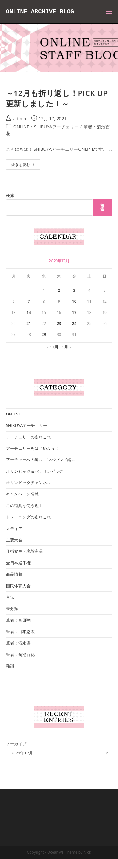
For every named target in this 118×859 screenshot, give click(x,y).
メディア (14, 528)
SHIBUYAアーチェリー (56, 127)
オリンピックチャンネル (28, 482)
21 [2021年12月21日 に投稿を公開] (28, 323)
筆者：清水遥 (18, 643)
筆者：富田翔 (18, 620)
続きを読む (25, 165)
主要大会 (14, 540)
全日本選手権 (18, 563)
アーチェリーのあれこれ (28, 437)
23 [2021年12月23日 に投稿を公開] (59, 323)
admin (19, 119)
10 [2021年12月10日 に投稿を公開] (74, 301)
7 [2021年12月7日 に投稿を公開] (29, 301)
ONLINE (21, 127)
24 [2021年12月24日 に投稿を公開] (74, 323)
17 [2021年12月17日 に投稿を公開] (74, 312)
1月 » (66, 347)
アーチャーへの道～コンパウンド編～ (41, 459)
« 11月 (53, 347)
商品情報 (14, 574)
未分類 (12, 608)
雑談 (10, 666)
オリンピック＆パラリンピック (34, 471)
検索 (10, 195)
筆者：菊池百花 (20, 654)
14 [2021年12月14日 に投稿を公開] (28, 312)
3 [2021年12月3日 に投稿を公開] (74, 290)
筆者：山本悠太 (20, 631)
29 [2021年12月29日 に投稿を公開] (44, 334)
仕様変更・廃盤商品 (24, 551)
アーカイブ (16, 744)
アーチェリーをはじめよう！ (32, 448)
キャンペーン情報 (22, 494)
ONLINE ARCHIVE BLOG (40, 11)
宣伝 (10, 597)
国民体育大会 (18, 586)
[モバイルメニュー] (109, 11)
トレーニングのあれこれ (28, 517)
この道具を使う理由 (24, 505)
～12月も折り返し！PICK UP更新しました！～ (57, 98)
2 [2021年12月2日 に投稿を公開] (59, 290)
